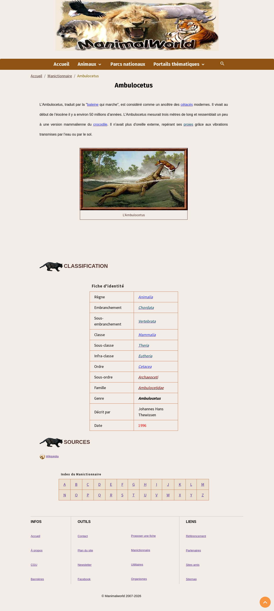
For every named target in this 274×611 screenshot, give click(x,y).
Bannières (37, 579)
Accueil (61, 64)
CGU (34, 564)
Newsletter (85, 564)
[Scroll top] (265, 602)
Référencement (196, 536)
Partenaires (193, 550)
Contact (83, 536)
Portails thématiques (177, 64)
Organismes (139, 579)
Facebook (84, 579)
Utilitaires (137, 564)
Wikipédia (52, 456)
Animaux (87, 64)
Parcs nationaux (128, 64)
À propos (36, 550)
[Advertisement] (133, 240)
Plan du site (85, 550)
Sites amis (192, 564)
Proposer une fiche (143, 535)
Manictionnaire (59, 75)
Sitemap (191, 579)
